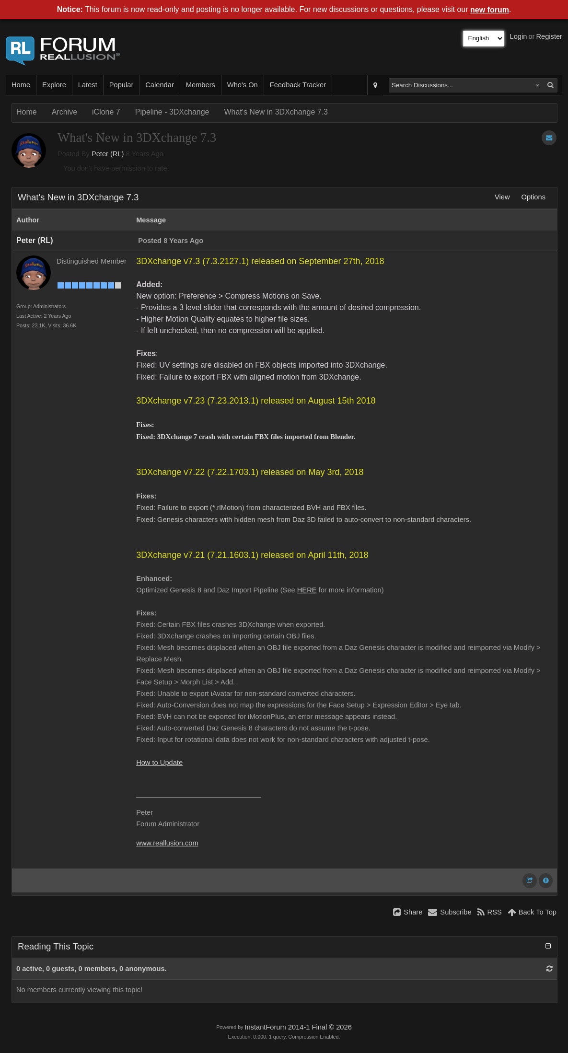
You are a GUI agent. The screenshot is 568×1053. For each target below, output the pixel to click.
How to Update (159, 762)
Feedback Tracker (298, 85)
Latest (87, 85)
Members (200, 85)
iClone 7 (106, 112)
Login (518, 36)
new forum (489, 10)
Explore (54, 85)
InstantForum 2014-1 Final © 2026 (297, 1027)
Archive (64, 112)
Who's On (242, 85)
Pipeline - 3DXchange (172, 112)
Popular (121, 85)
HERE (307, 590)
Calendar (159, 85)
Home (21, 85)
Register (549, 36)
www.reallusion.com (167, 843)
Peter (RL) (108, 154)
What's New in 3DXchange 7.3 (276, 112)
